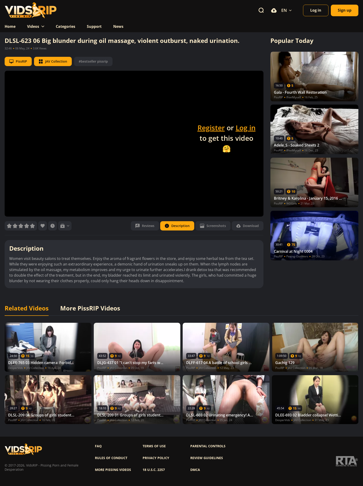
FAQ (98, 446)
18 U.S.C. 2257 (154, 470)
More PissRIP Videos (90, 308)
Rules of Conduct (111, 458)
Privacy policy (156, 458)
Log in (246, 127)
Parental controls (207, 446)
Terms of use (154, 446)
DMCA (195, 470)
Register (211, 127)
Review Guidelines (206, 458)
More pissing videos (113, 470)
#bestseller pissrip (93, 61)
